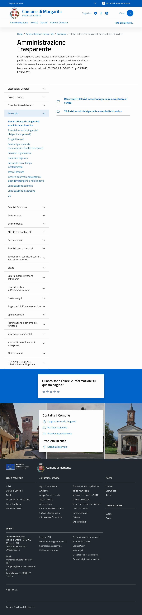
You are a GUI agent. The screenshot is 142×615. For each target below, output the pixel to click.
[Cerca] (130, 13)
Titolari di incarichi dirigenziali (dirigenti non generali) (23, 132)
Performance (14, 215)
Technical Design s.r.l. (25, 607)
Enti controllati (15, 223)
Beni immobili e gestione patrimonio (20, 277)
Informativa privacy (81, 541)
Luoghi (109, 513)
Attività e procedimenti (19, 232)
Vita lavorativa (79, 521)
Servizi (43, 22)
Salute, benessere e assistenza (87, 504)
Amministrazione (19, 22)
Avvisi (108, 495)
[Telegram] (94, 13)
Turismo (76, 517)
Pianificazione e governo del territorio (22, 324)
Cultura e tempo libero (49, 513)
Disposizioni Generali (18, 89)
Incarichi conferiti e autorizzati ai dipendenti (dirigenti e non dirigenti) (26, 179)
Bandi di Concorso (17, 207)
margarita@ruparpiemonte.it (19, 559)
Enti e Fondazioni (14, 504)
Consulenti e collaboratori (21, 105)
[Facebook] (100, 13)
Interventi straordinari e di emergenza (21, 343)
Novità (34, 22)
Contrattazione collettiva (20, 186)
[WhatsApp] (105, 13)
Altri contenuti (15, 353)
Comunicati (111, 490)
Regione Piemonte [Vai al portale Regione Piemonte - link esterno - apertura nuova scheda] (16, 3)
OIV (9, 196)
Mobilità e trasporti (81, 499)
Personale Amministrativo (18, 499)
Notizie (109, 486)
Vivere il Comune (59, 22)
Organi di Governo (14, 490)
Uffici (8, 486)
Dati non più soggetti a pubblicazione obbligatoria (21, 363)
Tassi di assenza (16, 172)
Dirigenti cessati (16, 139)
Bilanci (11, 268)
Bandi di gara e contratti (20, 248)
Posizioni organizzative (19, 153)
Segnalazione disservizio (50, 545)
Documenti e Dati (14, 508)
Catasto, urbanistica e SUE (51, 508)
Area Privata (11, 589)
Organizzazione (16, 97)
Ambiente (43, 490)
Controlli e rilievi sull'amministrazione (18, 288)
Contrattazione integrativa (21, 191)
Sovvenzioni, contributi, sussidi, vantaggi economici (24, 258)
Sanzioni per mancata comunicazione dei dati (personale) (25, 146)
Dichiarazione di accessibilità (85, 554)
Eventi (109, 518)
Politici (9, 495)
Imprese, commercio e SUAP (85, 495)
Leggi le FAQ (45, 537)
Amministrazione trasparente (86, 537)
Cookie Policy (79, 545)
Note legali (78, 550)
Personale (13, 113)
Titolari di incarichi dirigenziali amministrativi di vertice (23, 123)
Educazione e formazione (50, 517)
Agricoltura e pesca (48, 486)
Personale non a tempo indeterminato (20, 165)
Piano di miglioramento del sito (87, 559)
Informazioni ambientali (20, 334)
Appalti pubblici (46, 499)
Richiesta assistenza (48, 550)
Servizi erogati (15, 298)
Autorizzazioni (45, 504)
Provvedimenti (15, 240)
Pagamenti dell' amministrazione (25, 306)
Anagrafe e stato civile (49, 495)
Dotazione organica (18, 158)
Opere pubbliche (16, 314)
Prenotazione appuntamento (52, 541)
